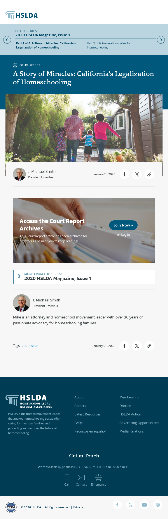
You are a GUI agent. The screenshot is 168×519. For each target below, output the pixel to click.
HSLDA (36, 507)
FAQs (78, 422)
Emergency (98, 480)
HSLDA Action (130, 414)
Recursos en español (90, 431)
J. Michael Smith (42, 171)
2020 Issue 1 (31, 345)
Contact (81, 480)
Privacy (78, 507)
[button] (124, 174)
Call (67, 480)
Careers (80, 405)
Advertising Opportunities (139, 422)
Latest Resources (87, 414)
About (79, 397)
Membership (128, 397)
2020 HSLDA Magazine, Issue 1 (58, 278)
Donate (125, 405)
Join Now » (123, 225)
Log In (125, 234)
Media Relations (131, 431)
